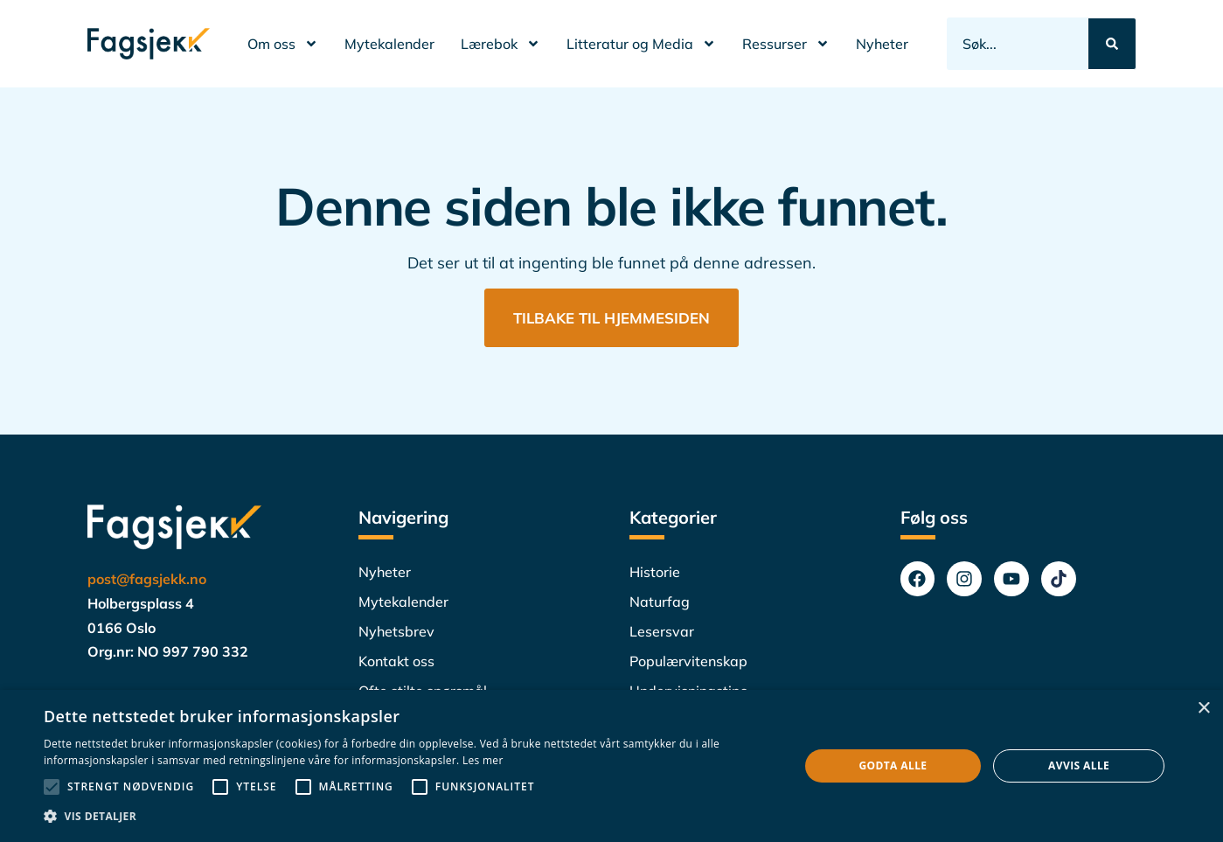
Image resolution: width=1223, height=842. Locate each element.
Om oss (282, 43)
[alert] (611, 766)
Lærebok (500, 43)
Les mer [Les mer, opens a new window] (483, 760)
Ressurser (786, 43)
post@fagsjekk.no (146, 579)
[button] (410, 816)
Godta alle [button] (892, 765)
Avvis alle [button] (1078, 765)
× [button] (1203, 708)
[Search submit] (1111, 43)
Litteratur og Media (641, 43)
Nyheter (882, 43)
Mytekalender (389, 43)
